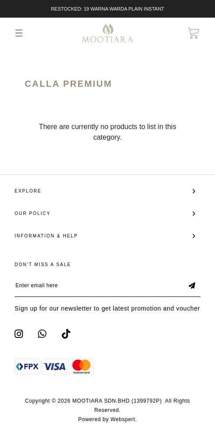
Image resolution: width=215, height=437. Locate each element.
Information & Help (46, 235)
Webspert (122, 419)
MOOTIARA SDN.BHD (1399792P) (117, 401)
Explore (28, 191)
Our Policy (33, 213)
